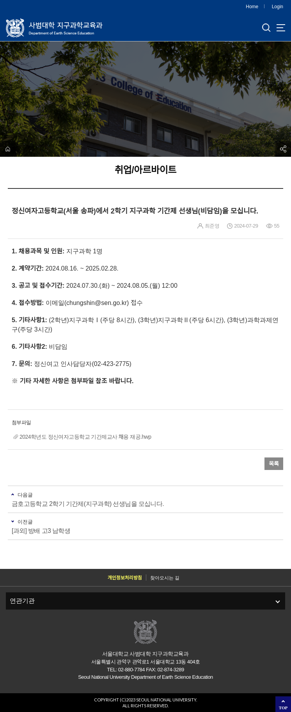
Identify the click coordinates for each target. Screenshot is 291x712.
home (8, 149)
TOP (283, 707)
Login (277, 6)
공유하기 (283, 149)
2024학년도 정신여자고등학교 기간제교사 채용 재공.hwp (85, 437)
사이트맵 (281, 27)
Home (252, 6)
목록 (274, 464)
